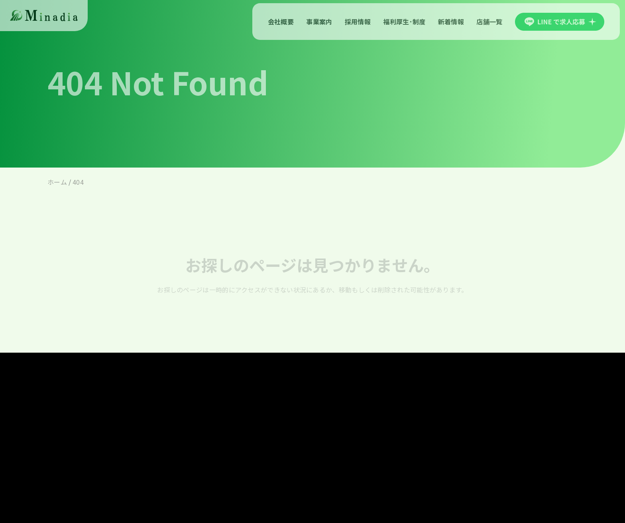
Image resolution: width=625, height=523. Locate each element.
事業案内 (319, 21)
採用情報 (358, 21)
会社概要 (281, 21)
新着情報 (451, 21)
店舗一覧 (489, 21)
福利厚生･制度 (404, 21)
